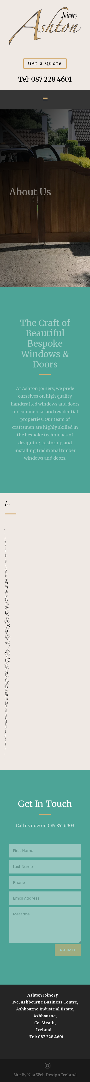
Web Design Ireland (56, 1074)
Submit (68, 949)
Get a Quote (45, 63)
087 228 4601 (51, 79)
